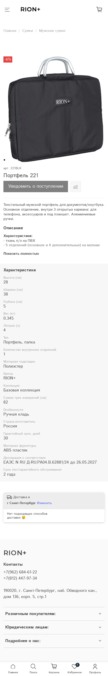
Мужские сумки (52, 30)
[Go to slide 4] (14, 160)
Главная (9, 30)
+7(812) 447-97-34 (20, 578)
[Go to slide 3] (10, 160)
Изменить (44, 503)
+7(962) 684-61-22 (20, 572)
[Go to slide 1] (4, 160)
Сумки (27, 30)
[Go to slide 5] (17, 160)
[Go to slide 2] (7, 160)
